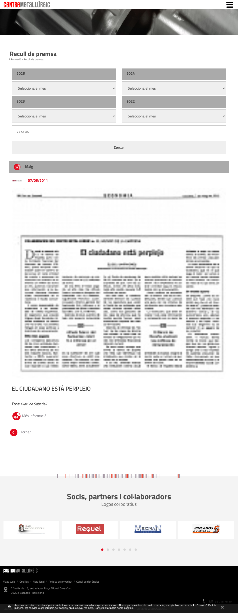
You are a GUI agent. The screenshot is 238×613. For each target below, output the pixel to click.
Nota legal (39, 581)
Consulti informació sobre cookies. (114, 608)
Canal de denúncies (87, 581)
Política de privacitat (60, 581)
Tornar (20, 432)
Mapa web (9, 581)
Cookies (24, 581)
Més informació (29, 415)
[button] (102, 549)
